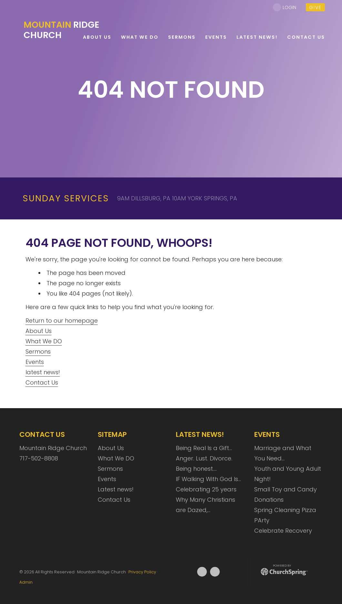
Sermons (38, 351)
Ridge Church (61, 30)
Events (34, 362)
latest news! (42, 372)
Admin (26, 582)
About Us (38, 331)
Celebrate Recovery (283, 531)
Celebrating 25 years (206, 489)
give (315, 7)
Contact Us (41, 382)
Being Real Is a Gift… (204, 448)
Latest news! (116, 489)
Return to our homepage (61, 321)
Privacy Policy (142, 572)
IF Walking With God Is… (208, 479)
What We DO (43, 341)
